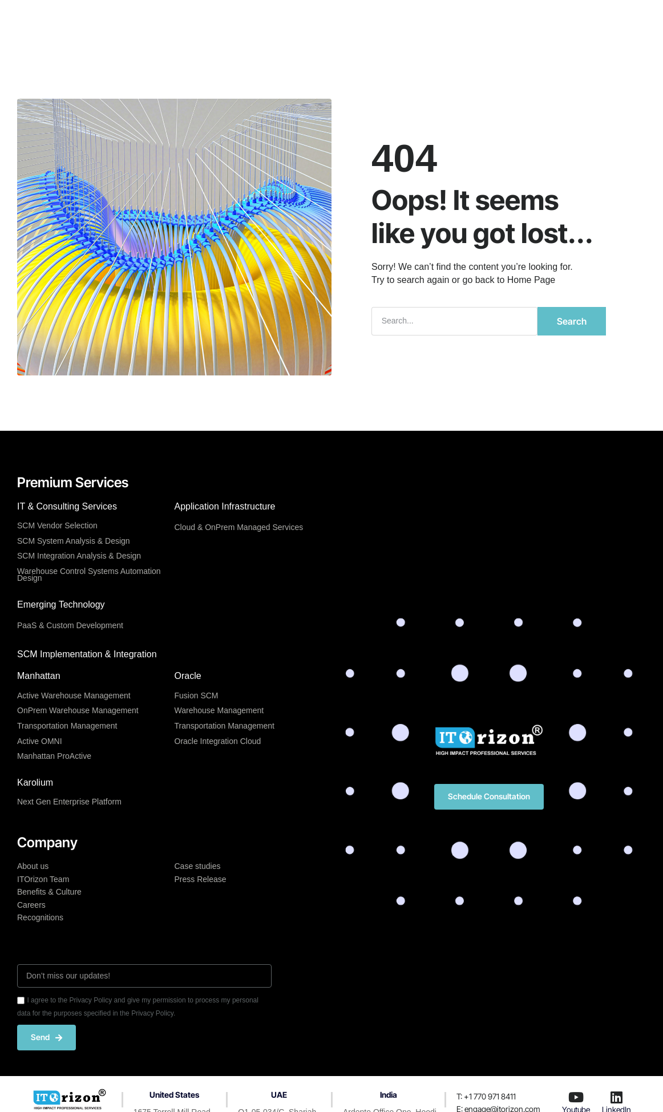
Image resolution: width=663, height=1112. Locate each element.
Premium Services (206, 18)
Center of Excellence (302, 18)
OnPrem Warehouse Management (78, 710)
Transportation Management (67, 725)
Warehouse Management (219, 710)
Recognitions (40, 917)
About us (32, 866)
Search (572, 321)
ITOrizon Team (43, 879)
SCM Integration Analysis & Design (79, 555)
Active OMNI (39, 741)
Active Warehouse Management (74, 695)
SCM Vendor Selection (57, 525)
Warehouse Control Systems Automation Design (89, 575)
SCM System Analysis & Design (73, 540)
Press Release (201, 879)
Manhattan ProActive (54, 756)
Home (140, 18)
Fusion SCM (197, 695)
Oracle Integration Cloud (218, 741)
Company (381, 18)
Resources (439, 18)
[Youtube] (576, 1097)
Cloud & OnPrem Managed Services (239, 527)
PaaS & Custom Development (70, 625)
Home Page (531, 280)
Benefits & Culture (49, 891)
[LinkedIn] (617, 1097)
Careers (31, 904)
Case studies (198, 866)
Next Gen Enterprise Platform (69, 801)
